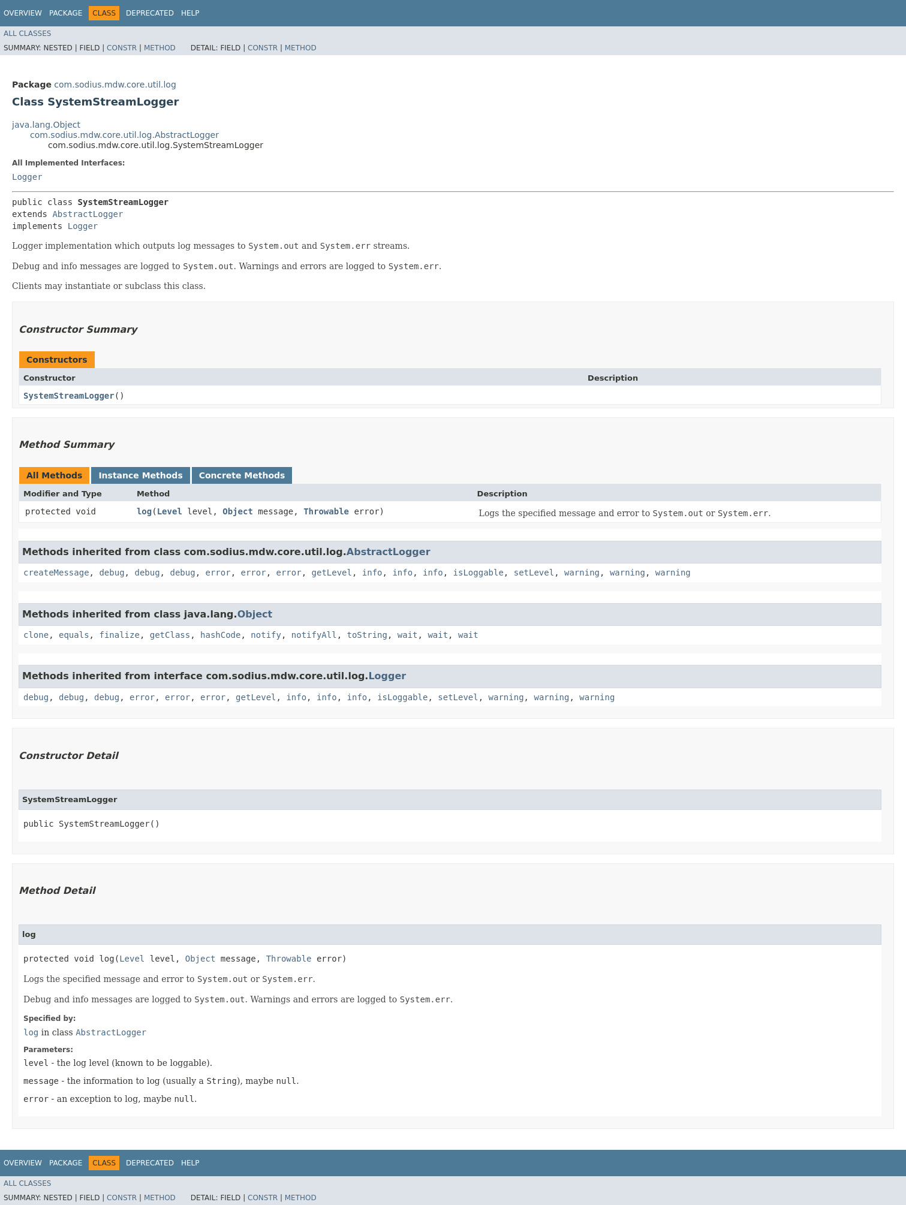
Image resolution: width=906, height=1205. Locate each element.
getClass (170, 635)
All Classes (27, 33)
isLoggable (478, 572)
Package (65, 13)
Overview (23, 13)
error (217, 572)
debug (111, 572)
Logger (27, 177)
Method (160, 48)
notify (266, 635)
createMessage (56, 572)
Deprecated (150, 13)
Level (169, 511)
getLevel (332, 572)
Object (237, 511)
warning (582, 572)
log (144, 511)
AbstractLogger (87, 214)
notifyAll (314, 635)
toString (367, 635)
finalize (119, 635)
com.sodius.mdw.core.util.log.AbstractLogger (124, 135)
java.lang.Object (46, 124)
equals (74, 635)
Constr (122, 48)
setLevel (534, 572)
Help (190, 13)
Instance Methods (140, 475)
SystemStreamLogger (69, 395)
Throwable (326, 511)
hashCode (220, 635)
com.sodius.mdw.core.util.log (115, 84)
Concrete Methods (242, 475)
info (372, 572)
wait (408, 635)
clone (36, 635)
